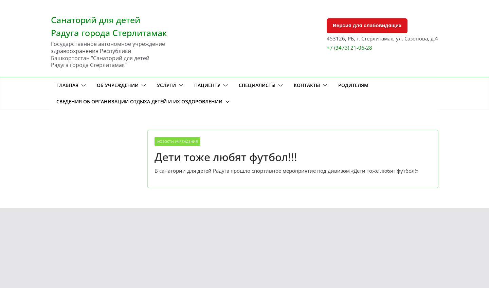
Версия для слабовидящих (367, 25)
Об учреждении (118, 85)
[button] (82, 85)
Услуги (166, 85)
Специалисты (257, 85)
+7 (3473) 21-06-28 (349, 47)
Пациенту (207, 85)
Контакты (307, 85)
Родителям (353, 85)
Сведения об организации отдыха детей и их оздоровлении (139, 101)
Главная (67, 85)
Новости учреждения (177, 141)
